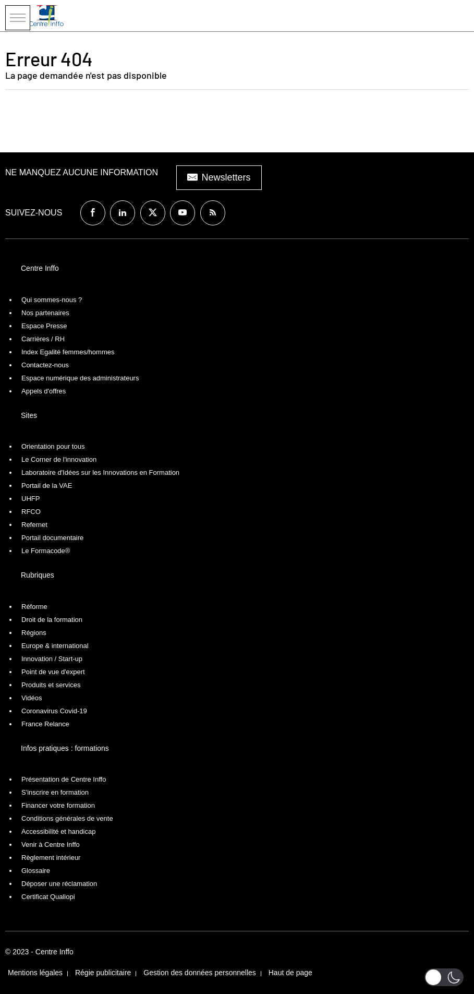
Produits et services (50, 685)
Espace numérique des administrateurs (80, 378)
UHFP (30, 498)
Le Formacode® (45, 551)
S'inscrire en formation (55, 792)
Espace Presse (44, 326)
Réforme (34, 606)
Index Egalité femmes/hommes (67, 352)
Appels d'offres (43, 391)
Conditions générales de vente (67, 818)
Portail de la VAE (46, 485)
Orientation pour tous (52, 446)
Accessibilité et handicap (58, 831)
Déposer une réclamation (59, 884)
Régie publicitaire (103, 972)
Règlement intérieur (50, 857)
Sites (29, 415)
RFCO (31, 512)
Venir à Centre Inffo (50, 844)
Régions (33, 633)
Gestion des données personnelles (199, 972)
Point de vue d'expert (53, 672)
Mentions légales (35, 972)
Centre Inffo (40, 268)
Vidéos (31, 698)
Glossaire (35, 871)
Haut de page (290, 972)
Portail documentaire (52, 538)
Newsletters (219, 177)
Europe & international (55, 646)
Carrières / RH (43, 339)
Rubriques (37, 575)
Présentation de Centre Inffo (63, 779)
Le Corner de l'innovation (58, 459)
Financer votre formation (58, 805)
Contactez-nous (45, 365)
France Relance (45, 724)
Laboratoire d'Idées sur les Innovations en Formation (100, 472)
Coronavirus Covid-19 (54, 711)
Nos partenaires (45, 313)
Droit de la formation (51, 620)
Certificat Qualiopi (48, 897)
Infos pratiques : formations (65, 748)
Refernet (34, 525)
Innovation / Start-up (51, 659)
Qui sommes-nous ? (51, 300)
